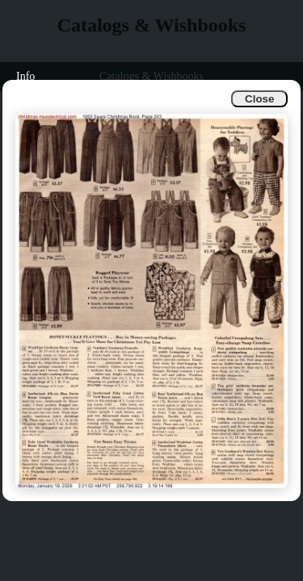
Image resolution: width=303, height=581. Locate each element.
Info (25, 76)
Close (259, 99)
